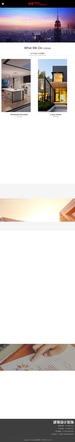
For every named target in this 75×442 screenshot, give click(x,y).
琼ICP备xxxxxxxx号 (46, 440)
